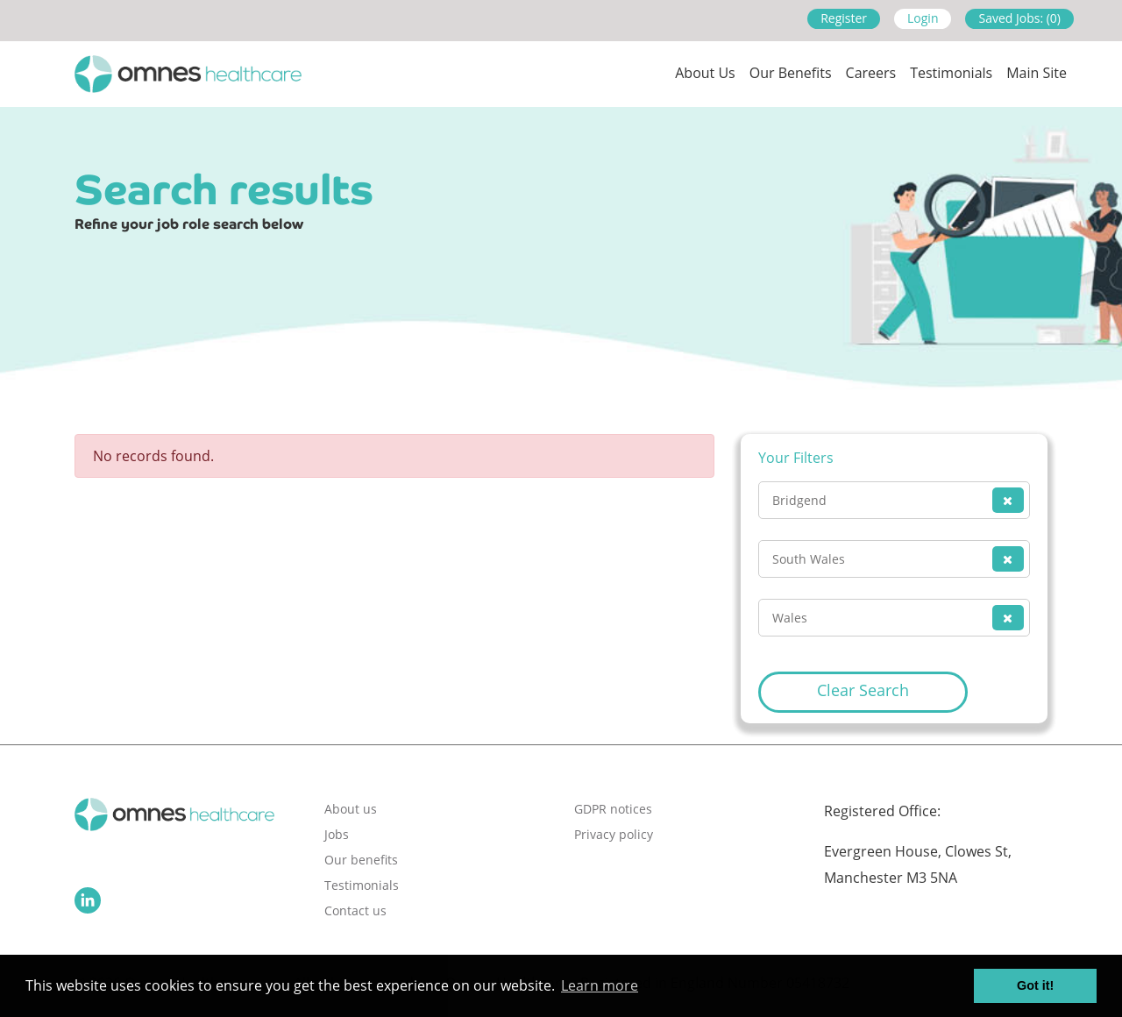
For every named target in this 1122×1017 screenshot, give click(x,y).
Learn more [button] (599, 985)
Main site (1036, 72)
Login (922, 18)
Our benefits (361, 859)
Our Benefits (790, 72)
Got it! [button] (1035, 985)
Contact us (355, 910)
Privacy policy (613, 834)
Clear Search (863, 690)
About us (705, 72)
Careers (871, 72)
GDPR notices (613, 808)
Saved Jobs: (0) (1019, 18)
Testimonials (951, 72)
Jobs (336, 834)
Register (843, 18)
